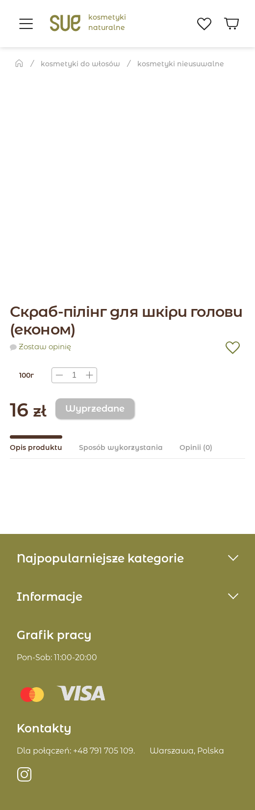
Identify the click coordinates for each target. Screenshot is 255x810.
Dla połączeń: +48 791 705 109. (76, 750)
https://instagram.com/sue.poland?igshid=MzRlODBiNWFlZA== (24, 778)
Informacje (49, 597)
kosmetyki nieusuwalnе (180, 63)
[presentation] (74, 375)
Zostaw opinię (45, 346)
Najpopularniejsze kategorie (100, 558)
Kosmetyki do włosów (80, 63)
